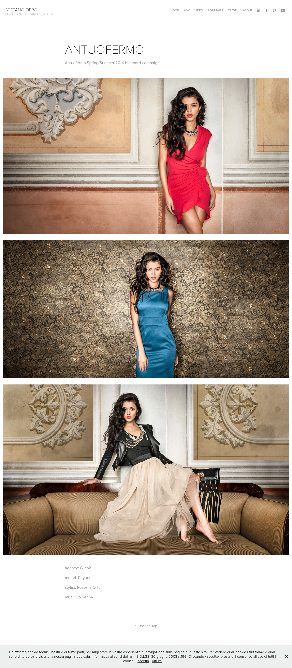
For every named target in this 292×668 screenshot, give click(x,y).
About (247, 10)
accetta (143, 660)
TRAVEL (233, 10)
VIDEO (198, 10)
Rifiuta (157, 660)
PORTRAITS (215, 10)
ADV (187, 10)
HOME (175, 10)
